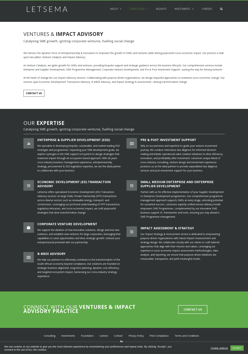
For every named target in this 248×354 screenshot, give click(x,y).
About (114, 8)
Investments (182, 8)
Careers (207, 8)
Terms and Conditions (187, 335)
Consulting (137, 8)
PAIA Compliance (159, 335)
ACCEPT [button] (237, 348)
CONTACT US (34, 93)
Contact (118, 335)
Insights (161, 8)
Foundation (87, 335)
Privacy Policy (136, 335)
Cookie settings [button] (219, 348)
